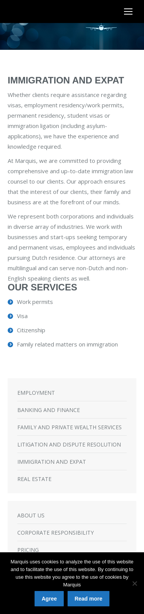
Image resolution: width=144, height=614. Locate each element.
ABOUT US (31, 515)
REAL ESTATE (34, 479)
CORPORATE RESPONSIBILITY (55, 532)
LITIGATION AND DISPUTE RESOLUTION (69, 444)
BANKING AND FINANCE (48, 410)
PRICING (28, 549)
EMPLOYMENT (36, 392)
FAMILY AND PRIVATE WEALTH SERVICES (69, 427)
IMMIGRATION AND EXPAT (51, 461)
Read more (88, 599)
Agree (49, 599)
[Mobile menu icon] (128, 11)
